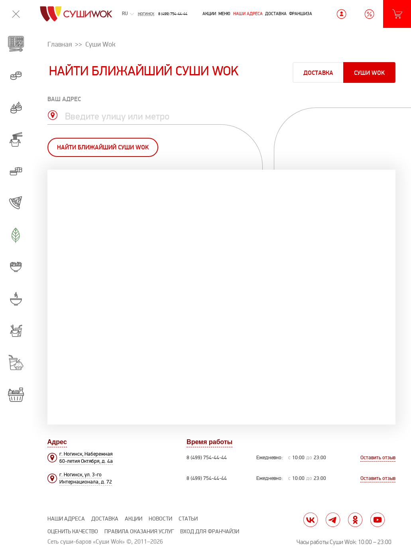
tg (333, 520)
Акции (209, 13)
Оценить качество (72, 531)
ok (355, 520)
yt (377, 520)
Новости (160, 518)
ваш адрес (64, 99)
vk (310, 520)
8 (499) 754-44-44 (172, 13)
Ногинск (146, 14)
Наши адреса (248, 13)
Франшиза (300, 13)
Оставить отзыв (377, 457)
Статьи (188, 518)
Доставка (276, 13)
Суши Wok (369, 73)
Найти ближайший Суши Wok (103, 147)
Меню (224, 13)
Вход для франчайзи (209, 531)
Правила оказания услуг (139, 531)
